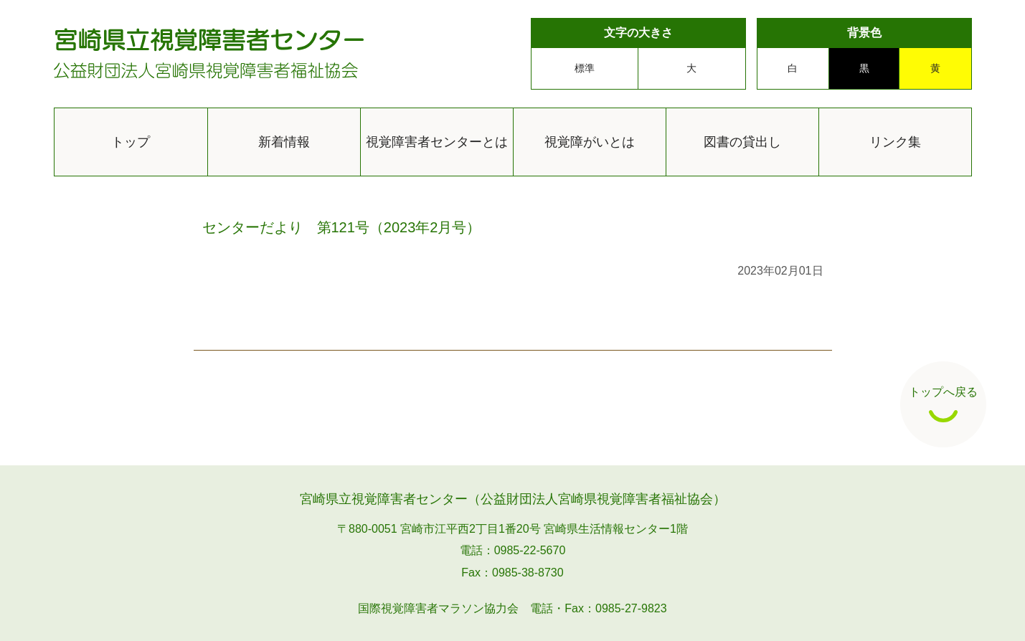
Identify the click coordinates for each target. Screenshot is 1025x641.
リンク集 (895, 142)
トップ (130, 142)
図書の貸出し (742, 142)
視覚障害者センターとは (437, 142)
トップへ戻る (943, 404)
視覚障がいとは (589, 142)
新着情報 (284, 142)
